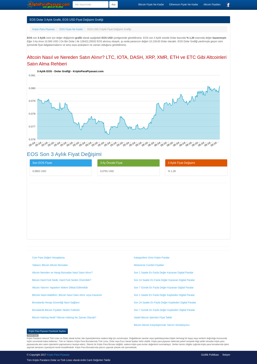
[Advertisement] (128, 212)
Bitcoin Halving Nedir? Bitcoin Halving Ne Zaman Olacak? (64, 317)
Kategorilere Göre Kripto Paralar (152, 257)
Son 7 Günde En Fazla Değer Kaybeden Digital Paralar (164, 310)
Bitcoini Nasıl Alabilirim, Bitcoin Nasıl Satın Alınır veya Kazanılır (67, 295)
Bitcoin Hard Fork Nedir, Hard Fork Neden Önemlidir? (61, 280)
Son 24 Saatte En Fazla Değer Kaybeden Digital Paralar (165, 302)
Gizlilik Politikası (210, 354)
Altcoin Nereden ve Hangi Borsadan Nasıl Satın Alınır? (62, 272)
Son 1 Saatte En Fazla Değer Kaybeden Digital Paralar (164, 295)
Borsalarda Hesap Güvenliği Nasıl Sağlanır (56, 302)
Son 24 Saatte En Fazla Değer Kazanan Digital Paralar (164, 280)
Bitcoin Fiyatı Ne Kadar (151, 4)
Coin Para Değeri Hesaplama (48, 257)
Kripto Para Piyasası (58, 354)
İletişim (226, 354)
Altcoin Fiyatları (212, 4)
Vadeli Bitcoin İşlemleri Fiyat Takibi (153, 317)
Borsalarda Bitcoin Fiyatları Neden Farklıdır (56, 310)
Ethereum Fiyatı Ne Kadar (183, 4)
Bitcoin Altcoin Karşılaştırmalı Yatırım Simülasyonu (162, 325)
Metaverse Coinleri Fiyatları (149, 265)
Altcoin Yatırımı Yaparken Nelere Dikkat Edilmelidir (60, 287)
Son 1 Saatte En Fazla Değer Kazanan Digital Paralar (163, 272)
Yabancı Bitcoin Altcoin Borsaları (50, 265)
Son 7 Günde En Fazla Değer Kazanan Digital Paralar (164, 287)
